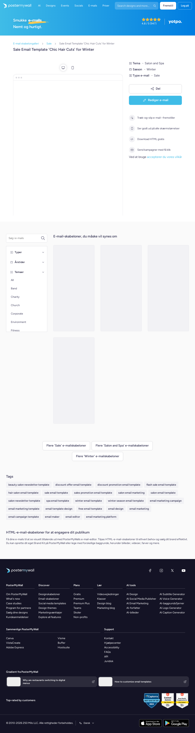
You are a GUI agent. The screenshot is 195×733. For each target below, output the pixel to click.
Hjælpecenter (112, 642)
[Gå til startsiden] (15, 6)
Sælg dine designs (17, 612)
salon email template (163, 492)
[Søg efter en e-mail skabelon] (25, 238)
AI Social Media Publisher (141, 598)
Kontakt (108, 638)
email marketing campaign (166, 500)
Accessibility (111, 647)
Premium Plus (82, 603)
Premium (79, 598)
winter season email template (126, 500)
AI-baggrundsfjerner (172, 603)
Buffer (61, 642)
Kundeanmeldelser (17, 617)
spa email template (57, 500)
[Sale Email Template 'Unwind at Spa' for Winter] (73, 380)
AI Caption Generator (172, 612)
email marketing (139, 508)
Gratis (77, 594)
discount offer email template (73, 484)
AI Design (132, 594)
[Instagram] (161, 570)
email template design (59, 508)
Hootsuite (64, 647)
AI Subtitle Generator (172, 594)
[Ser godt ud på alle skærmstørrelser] (132, 129)
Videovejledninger (108, 594)
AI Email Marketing (137, 603)
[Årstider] (43, 262)
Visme (61, 638)
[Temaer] (43, 272)
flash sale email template (161, 484)
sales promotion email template (93, 492)
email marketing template (23, 508)
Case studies (14, 603)
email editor (73, 516)
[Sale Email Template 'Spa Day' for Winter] (121, 288)
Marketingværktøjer (50, 612)
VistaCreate (13, 642)
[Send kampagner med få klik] (132, 150)
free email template (90, 508)
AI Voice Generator (171, 598)
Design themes (47, 608)
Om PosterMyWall (16, 594)
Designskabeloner (49, 594)
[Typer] (43, 252)
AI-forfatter (133, 608)
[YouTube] (183, 570)
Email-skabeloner (48, 598)
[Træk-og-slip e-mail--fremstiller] (132, 118)
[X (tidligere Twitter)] (172, 570)
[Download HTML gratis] (132, 139)
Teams (77, 608)
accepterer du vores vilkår (164, 157)
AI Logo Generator (170, 608)
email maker (52, 516)
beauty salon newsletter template (28, 484)
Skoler (77, 612)
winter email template (88, 500)
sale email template (56, 492)
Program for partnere (18, 608)
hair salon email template (23, 492)
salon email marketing (131, 492)
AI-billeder (132, 612)
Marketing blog (106, 608)
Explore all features (49, 617)
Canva (10, 638)
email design (115, 508)
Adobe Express (15, 647)
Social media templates (52, 603)
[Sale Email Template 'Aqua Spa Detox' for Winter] (73, 288)
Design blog (104, 603)
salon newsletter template (24, 500)
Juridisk (108, 661)
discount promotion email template (119, 484)
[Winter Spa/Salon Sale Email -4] (168, 288)
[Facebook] (150, 570)
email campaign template (23, 516)
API (106, 656)
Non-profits (81, 617)
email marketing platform (101, 516)
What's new (13, 598)
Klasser (101, 598)
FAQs (107, 652)
